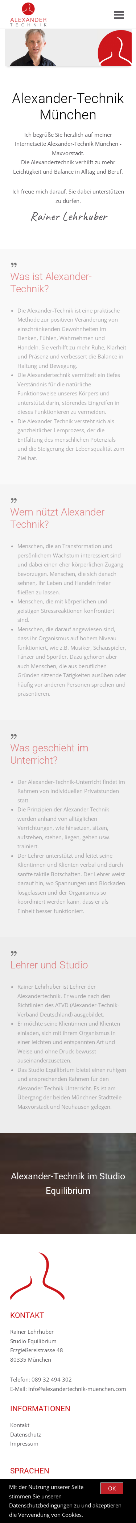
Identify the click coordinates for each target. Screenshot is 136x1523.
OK (112, 1488)
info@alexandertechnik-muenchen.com (77, 1388)
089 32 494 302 (52, 1379)
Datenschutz (25, 1434)
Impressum (24, 1443)
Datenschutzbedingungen (41, 1505)
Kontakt (19, 1425)
